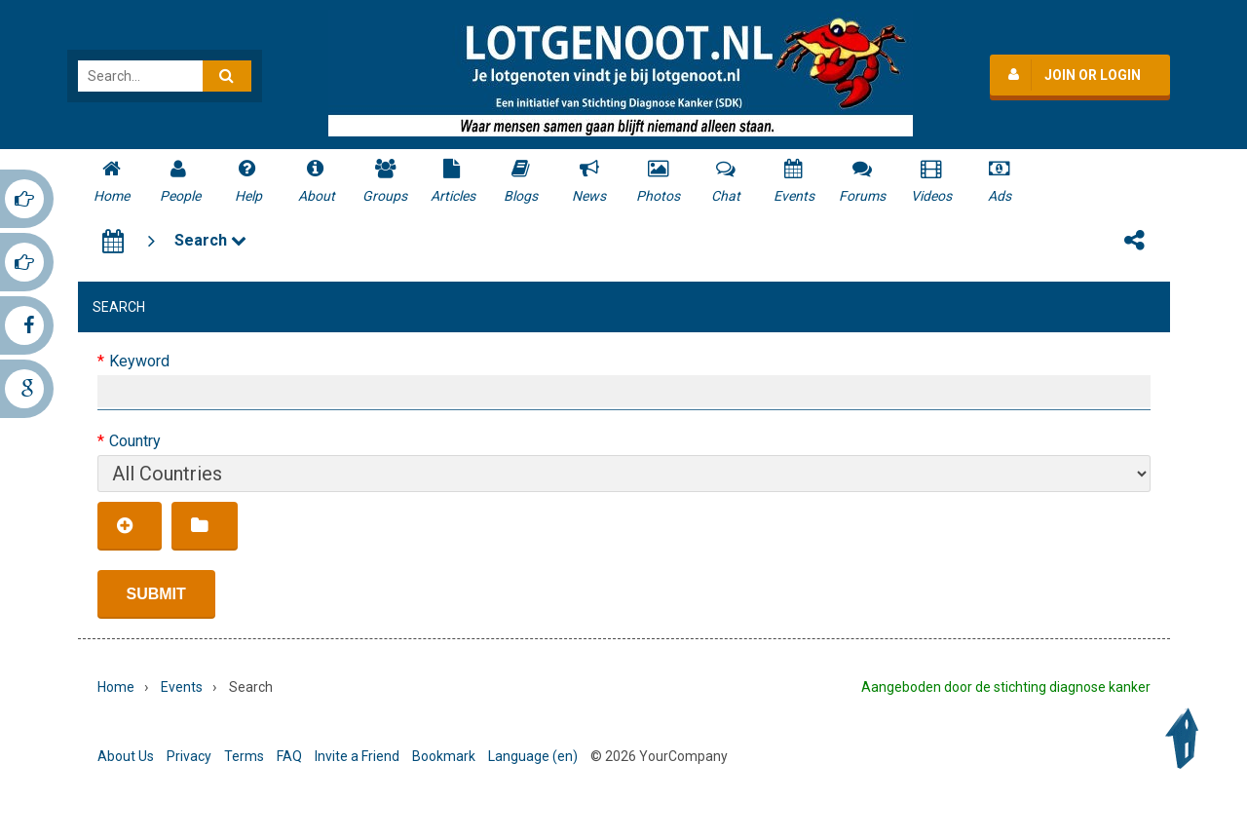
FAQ (289, 756)
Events (182, 687)
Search (210, 240)
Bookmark (443, 756)
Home (115, 687)
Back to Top (1186, 738)
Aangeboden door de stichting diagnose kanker (1006, 687)
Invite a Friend (357, 756)
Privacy (189, 756)
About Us (125, 756)
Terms (244, 756)
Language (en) (533, 756)
